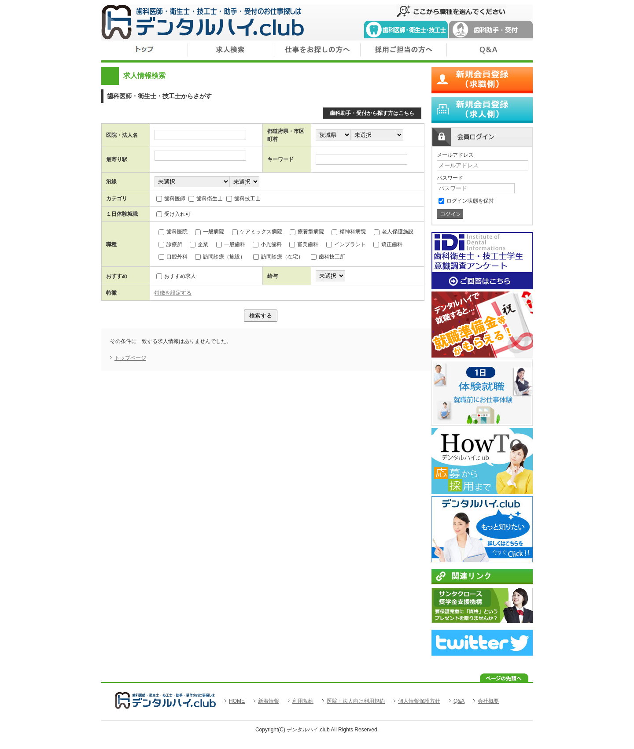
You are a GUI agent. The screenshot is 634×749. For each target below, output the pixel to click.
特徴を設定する (173, 293)
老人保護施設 (393, 232)
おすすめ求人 (176, 276)
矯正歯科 (387, 244)
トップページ (130, 358)
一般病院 (209, 232)
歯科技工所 (328, 257)
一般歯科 (230, 244)
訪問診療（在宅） (278, 257)
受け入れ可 (173, 214)
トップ (144, 52)
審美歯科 (303, 244)
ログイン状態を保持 (466, 201)
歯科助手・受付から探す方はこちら (372, 113)
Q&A (458, 701)
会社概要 (488, 701)
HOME (237, 701)
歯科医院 (173, 232)
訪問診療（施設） (220, 257)
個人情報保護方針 (419, 701)
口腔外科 (173, 257)
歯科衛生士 (205, 199)
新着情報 (268, 701)
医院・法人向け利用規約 (356, 701)
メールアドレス (455, 155)
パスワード (450, 178)
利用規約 (302, 701)
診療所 (170, 244)
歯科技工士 (243, 199)
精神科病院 (349, 232)
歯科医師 (170, 199)
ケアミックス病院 (257, 232)
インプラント (346, 244)
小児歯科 (267, 244)
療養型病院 (307, 232)
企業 (199, 244)
